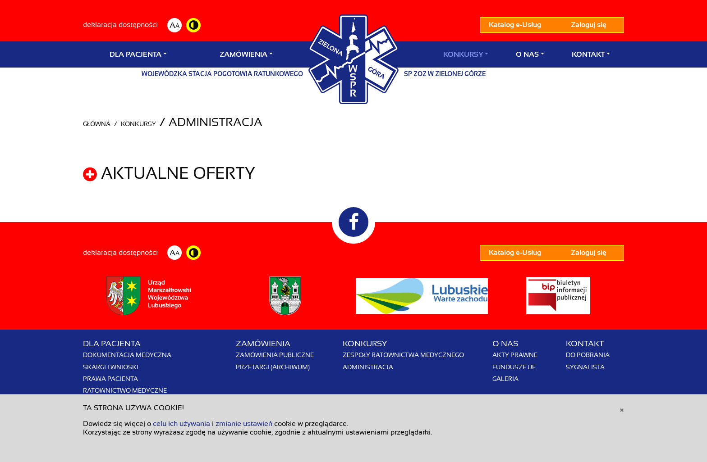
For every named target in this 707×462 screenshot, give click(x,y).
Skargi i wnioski (110, 367)
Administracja (368, 367)
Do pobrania (588, 354)
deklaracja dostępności (120, 25)
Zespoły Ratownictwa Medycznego (403, 354)
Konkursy (463, 54)
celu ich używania (181, 424)
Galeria (505, 378)
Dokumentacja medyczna (127, 354)
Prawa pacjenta (110, 378)
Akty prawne (514, 354)
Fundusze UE (514, 367)
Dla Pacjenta (135, 54)
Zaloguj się (588, 25)
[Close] (622, 409)
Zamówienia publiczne (275, 354)
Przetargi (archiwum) (273, 367)
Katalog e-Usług (515, 25)
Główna (96, 123)
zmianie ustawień (244, 424)
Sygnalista (585, 367)
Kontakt (588, 54)
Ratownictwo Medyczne (125, 390)
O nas (527, 54)
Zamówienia (243, 54)
